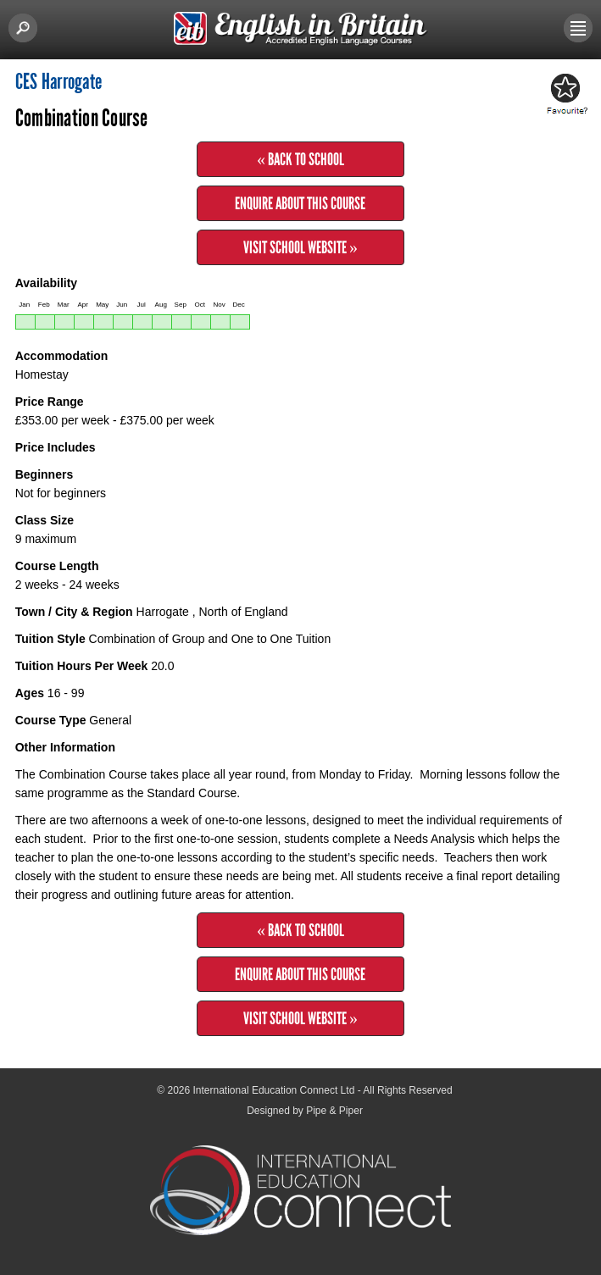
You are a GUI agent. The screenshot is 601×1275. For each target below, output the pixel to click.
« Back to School (300, 159)
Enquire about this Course (300, 203)
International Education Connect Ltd (274, 1090)
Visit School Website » (300, 247)
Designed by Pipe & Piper (305, 1111)
